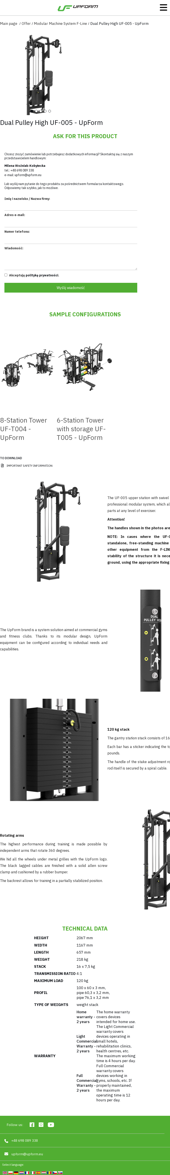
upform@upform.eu (28, 175)
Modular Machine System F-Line (60, 23)
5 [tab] (49, 111)
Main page (8, 23)
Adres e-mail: (14, 215)
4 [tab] (45, 111)
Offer (26, 23)
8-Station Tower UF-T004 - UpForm (23, 429)
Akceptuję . (31, 275)
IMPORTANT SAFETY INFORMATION (29, 466)
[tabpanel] (41, 75)
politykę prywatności (42, 275)
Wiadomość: (13, 248)
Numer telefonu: (17, 232)
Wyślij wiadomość (71, 287)
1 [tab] (32, 111)
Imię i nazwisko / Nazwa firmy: (27, 199)
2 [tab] (36, 111)
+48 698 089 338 (22, 170)
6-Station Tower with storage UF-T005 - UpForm (81, 429)
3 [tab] (40, 111)
